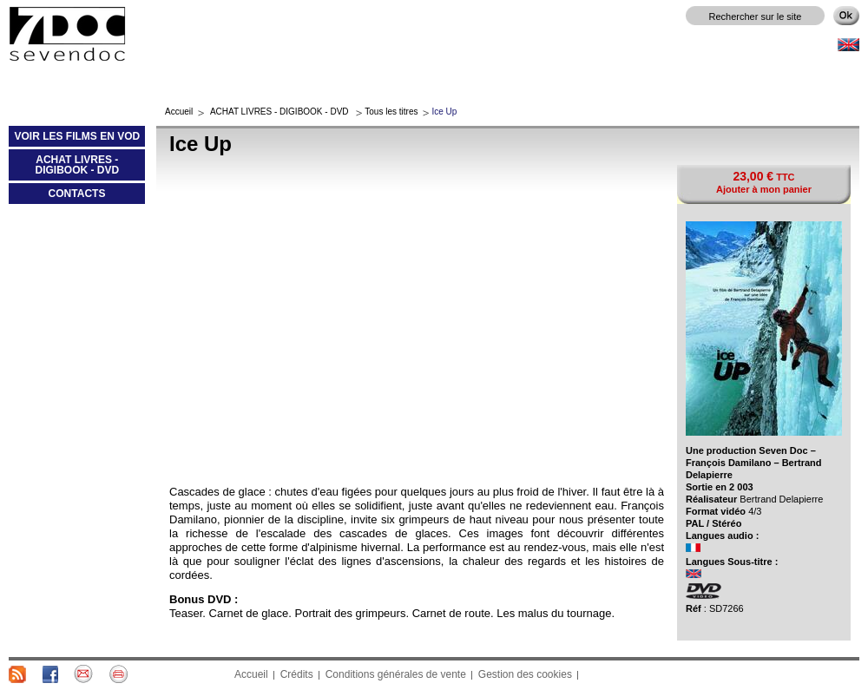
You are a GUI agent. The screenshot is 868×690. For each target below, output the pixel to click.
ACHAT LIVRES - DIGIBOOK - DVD (64, 168)
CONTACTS (77, 193)
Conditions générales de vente (396, 674)
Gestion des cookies (525, 674)
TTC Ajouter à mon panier (764, 181)
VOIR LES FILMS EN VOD (74, 139)
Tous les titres (391, 111)
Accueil (179, 111)
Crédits (296, 674)
